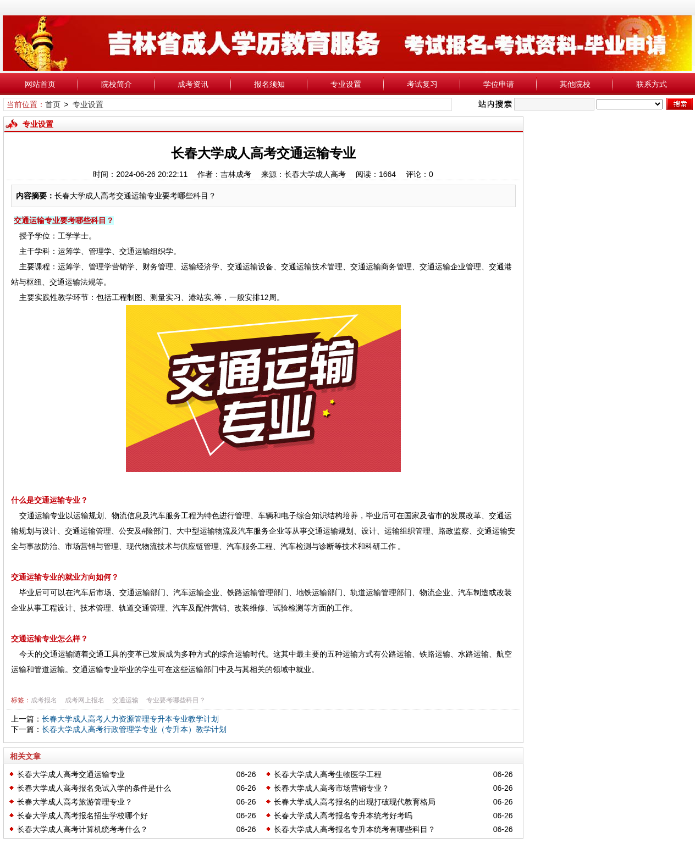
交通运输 (125, 700)
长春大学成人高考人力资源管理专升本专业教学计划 (130, 718)
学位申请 (498, 84)
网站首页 (40, 84)
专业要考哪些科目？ (176, 700)
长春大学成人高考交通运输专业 (71, 774)
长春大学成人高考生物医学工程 (328, 774)
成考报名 (44, 700)
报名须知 (269, 84)
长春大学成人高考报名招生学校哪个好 (82, 815)
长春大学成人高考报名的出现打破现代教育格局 (354, 801)
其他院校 (575, 84)
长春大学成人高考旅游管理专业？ (75, 801)
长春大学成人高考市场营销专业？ (331, 788)
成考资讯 (193, 84)
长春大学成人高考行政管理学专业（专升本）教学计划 (134, 729)
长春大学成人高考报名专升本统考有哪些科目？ (354, 829)
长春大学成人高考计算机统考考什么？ (82, 829)
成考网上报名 (84, 700)
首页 (52, 104)
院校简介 (116, 84)
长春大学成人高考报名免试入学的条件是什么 (94, 788)
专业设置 (345, 84)
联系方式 (651, 84)
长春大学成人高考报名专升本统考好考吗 (343, 815)
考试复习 (422, 84)
